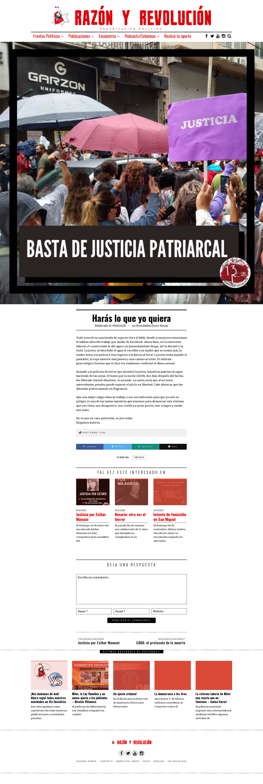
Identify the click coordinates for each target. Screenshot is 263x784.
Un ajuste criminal (125, 698)
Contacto (106, 766)
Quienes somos (86, 766)
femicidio (139, 457)
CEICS (146, 766)
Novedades (143, 325)
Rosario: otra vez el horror (130, 516)
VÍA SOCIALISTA (177, 766)
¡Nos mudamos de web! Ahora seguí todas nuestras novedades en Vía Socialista (48, 702)
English (159, 766)
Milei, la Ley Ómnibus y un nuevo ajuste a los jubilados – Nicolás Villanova (89, 702)
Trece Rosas (159, 325)
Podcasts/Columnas (140, 36)
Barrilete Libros (127, 766)
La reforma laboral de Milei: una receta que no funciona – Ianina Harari (213, 702)
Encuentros (107, 36)
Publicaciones (79, 36)
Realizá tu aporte (177, 36)
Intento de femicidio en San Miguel (168, 519)
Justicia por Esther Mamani (92, 516)
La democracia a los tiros (170, 698)
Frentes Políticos (46, 36)
